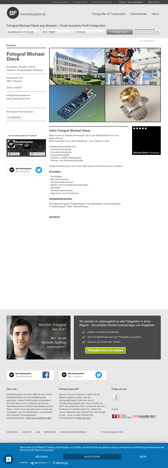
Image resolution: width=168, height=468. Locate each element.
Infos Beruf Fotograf (101, 2)
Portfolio (11, 45)
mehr (143, 456)
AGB (38, 432)
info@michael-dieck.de (18, 95)
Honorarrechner (60, 2)
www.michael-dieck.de (18, 99)
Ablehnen (41, 456)
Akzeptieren (92, 456)
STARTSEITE (12, 432)
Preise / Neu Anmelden (131, 2)
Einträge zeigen (120, 32)
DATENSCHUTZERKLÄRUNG (73, 432)
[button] (23, 32)
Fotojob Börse (80, 2)
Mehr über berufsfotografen (39, 418)
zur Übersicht (147, 41)
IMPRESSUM (50, 432)
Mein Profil (153, 2)
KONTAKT (27, 432)
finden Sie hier (83, 418)
